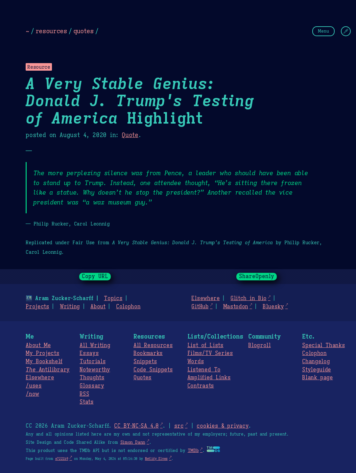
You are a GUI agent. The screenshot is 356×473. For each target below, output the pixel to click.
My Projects (42, 353)
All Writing (95, 345)
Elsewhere (205, 298)
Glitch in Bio (248, 298)
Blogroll (259, 345)
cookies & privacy (223, 426)
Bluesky (273, 306)
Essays (89, 353)
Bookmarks (148, 353)
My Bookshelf (44, 361)
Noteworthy (95, 370)
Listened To (204, 370)
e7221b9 (61, 459)
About (97, 306)
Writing (70, 306)
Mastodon (235, 306)
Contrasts (200, 386)
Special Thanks (323, 345)
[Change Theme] (346, 31)
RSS (84, 394)
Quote (130, 135)
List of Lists (205, 345)
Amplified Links (209, 377)
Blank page (317, 377)
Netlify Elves (156, 459)
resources (51, 31)
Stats (86, 402)
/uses (33, 386)
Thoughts (92, 377)
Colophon (128, 306)
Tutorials (93, 361)
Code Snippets (153, 370)
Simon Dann (132, 442)
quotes (83, 31)
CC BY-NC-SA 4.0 (136, 426)
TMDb (193, 450)
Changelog (316, 361)
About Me (38, 345)
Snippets (145, 361)
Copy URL (95, 276)
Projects (37, 306)
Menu (323, 31)
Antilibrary (48, 370)
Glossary (92, 386)
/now (32, 394)
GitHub (199, 306)
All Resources (153, 345)
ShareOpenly (256, 276)
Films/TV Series (210, 353)
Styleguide (316, 370)
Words (195, 361)
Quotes (142, 377)
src (178, 426)
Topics (113, 298)
